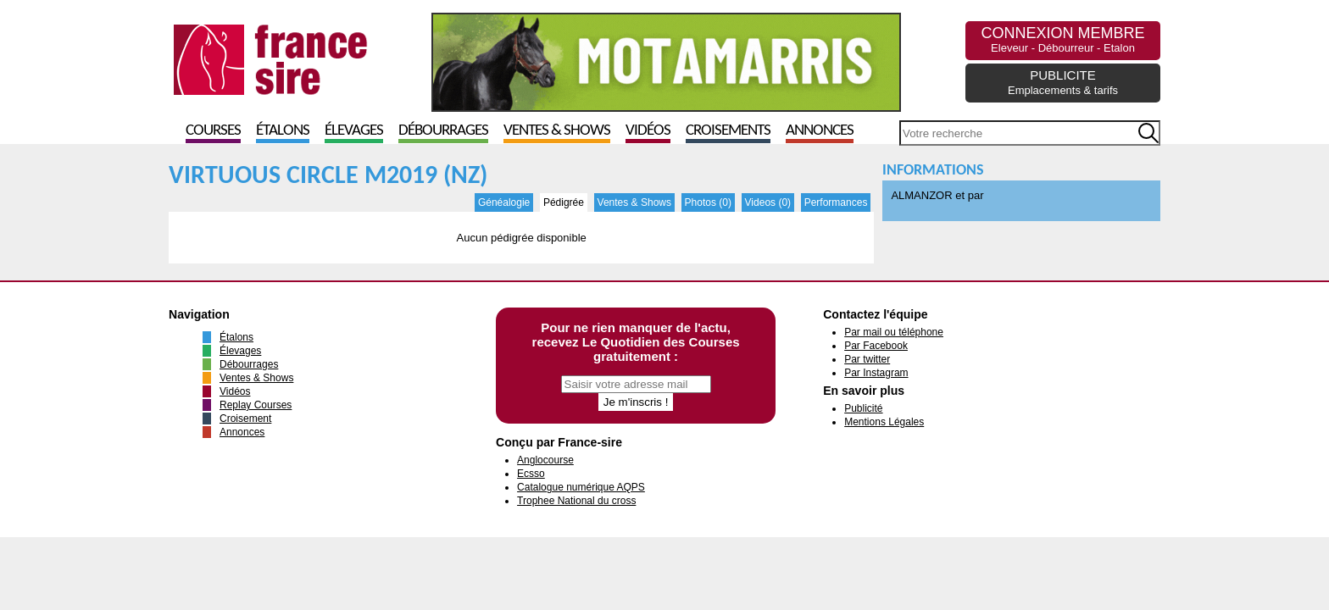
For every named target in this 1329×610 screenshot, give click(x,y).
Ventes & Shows (556, 131)
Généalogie (504, 202)
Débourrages (443, 131)
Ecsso (531, 474)
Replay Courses (256, 405)
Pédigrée (563, 202)
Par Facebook (876, 346)
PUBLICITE (1063, 82)
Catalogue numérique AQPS (581, 487)
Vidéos (648, 131)
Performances (836, 202)
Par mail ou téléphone (893, 332)
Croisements (728, 131)
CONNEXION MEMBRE (1062, 39)
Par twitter (867, 359)
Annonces (820, 131)
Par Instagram (876, 373)
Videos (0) (768, 202)
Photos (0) (708, 202)
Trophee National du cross (576, 501)
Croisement (245, 418)
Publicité (863, 408)
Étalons (282, 131)
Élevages (354, 131)
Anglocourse (545, 460)
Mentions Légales (884, 422)
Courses (213, 131)
